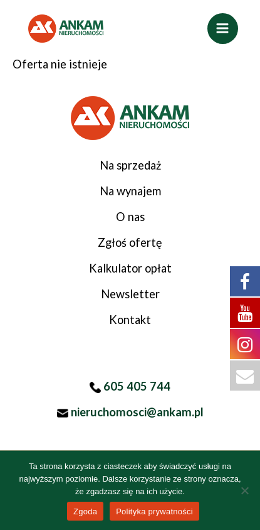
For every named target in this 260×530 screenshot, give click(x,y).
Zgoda (85, 511)
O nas (130, 217)
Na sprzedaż (130, 165)
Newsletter (130, 294)
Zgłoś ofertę (130, 242)
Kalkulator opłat (130, 268)
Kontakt (130, 320)
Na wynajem (130, 191)
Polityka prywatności (154, 511)
